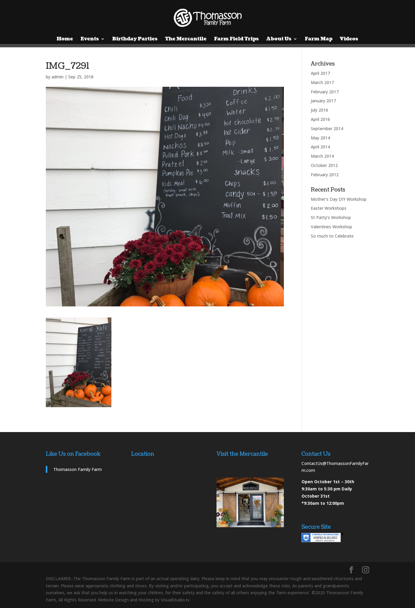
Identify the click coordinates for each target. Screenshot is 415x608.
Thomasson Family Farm (77, 469)
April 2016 (320, 119)
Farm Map (318, 39)
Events (90, 39)
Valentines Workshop (331, 226)
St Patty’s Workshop (331, 217)
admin (57, 77)
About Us (278, 39)
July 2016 (319, 110)
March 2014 (322, 156)
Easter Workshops (328, 208)
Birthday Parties (134, 39)
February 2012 (325, 174)
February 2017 (325, 92)
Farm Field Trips (236, 39)
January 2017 (323, 101)
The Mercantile (186, 39)
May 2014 (320, 138)
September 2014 (327, 128)
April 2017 (320, 73)
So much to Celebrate (332, 236)
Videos (349, 39)
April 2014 (320, 147)
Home (65, 39)
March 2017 (322, 82)
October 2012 (324, 165)
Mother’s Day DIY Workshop (338, 199)
